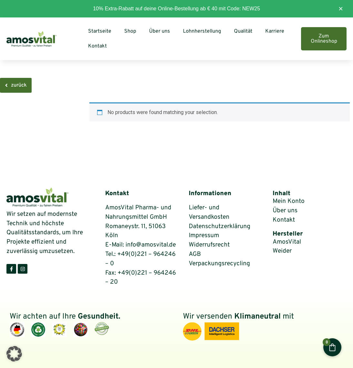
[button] (14, 354)
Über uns (159, 31)
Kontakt (97, 46)
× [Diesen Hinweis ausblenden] (340, 8)
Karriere (274, 31)
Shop (130, 31)
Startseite (99, 31)
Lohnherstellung (202, 31)
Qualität (243, 31)
